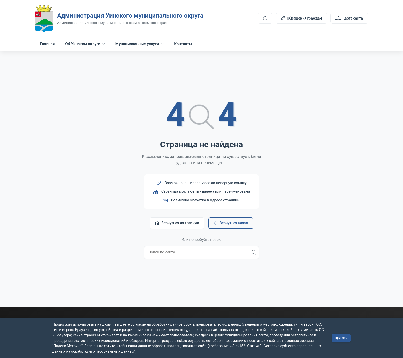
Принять (341, 338)
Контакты (183, 44)
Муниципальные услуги (139, 44)
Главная (47, 44)
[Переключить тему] (265, 18)
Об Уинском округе (85, 44)
